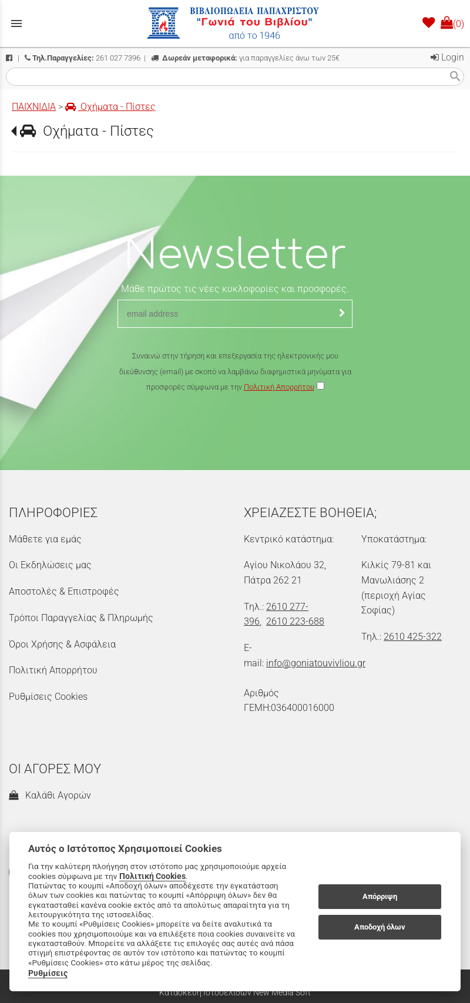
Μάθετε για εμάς (45, 539)
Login (447, 57)
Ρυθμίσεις (48, 973)
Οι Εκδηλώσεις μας (50, 565)
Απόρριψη (379, 896)
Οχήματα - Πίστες (110, 106)
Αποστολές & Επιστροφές (64, 591)
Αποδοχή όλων (379, 927)
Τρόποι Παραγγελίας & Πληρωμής (81, 617)
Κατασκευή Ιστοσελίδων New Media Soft (235, 992)
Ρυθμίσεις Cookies (48, 696)
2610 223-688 (295, 621)
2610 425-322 (413, 636)
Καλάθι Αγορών (50, 795)
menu (16, 23)
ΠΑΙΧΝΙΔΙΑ (34, 106)
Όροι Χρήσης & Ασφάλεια (62, 644)
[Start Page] (235, 23)
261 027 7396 (82, 57)
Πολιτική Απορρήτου (279, 387)
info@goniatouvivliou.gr (315, 663)
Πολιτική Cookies (152, 876)
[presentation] (235, 429)
